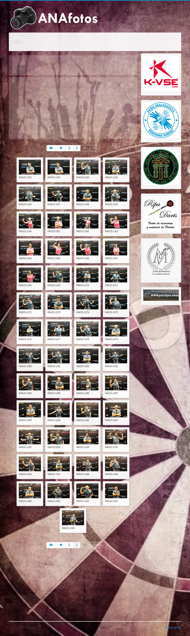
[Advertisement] (73, 108)
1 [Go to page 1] (69, 148)
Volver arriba (173, 627)
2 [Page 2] (77, 148)
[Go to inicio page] (51, 148)
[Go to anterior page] (61, 148)
